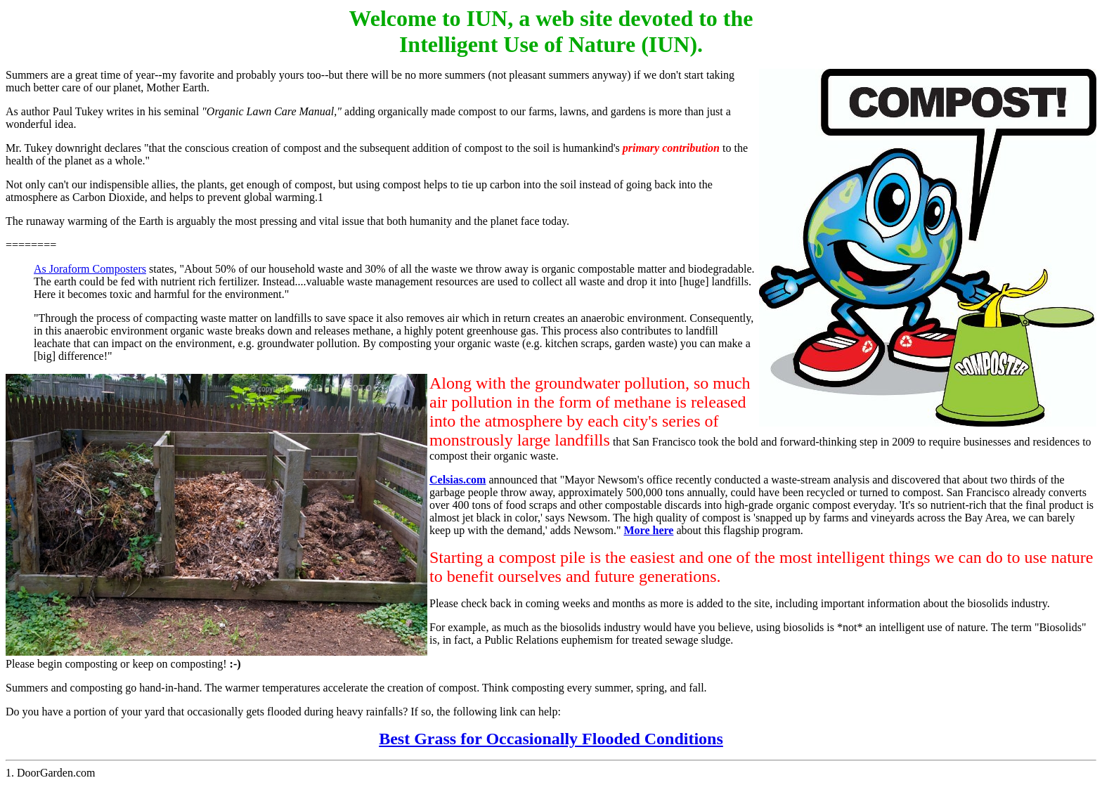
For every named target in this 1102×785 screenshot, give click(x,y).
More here (648, 530)
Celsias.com (457, 480)
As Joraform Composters (90, 269)
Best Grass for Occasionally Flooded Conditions (551, 738)
